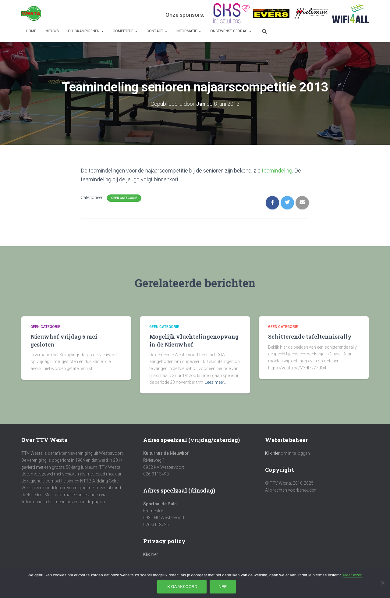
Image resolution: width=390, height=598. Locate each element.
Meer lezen (352, 575)
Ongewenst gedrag (230, 31)
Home (31, 31)
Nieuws (52, 31)
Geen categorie (124, 198)
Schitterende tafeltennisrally (310, 336)
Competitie (125, 31)
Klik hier (150, 554)
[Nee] (382, 583)
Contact (157, 31)
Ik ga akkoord (181, 586)
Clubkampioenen (86, 31)
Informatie (188, 31)
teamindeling (277, 170)
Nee (223, 586)
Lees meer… (216, 382)
